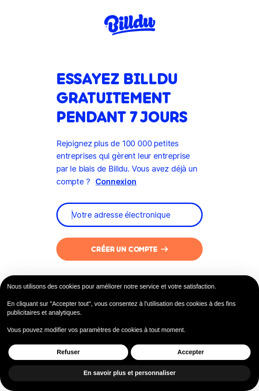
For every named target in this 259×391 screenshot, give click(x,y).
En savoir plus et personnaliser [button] (129, 372)
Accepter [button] (190, 352)
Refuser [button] (68, 352)
